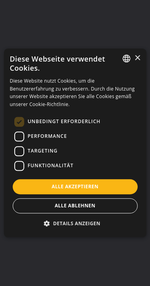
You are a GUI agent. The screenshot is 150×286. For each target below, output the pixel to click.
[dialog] (75, 142)
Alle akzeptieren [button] (75, 186)
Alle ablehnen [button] (75, 206)
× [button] (137, 58)
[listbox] (127, 58)
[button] (75, 224)
